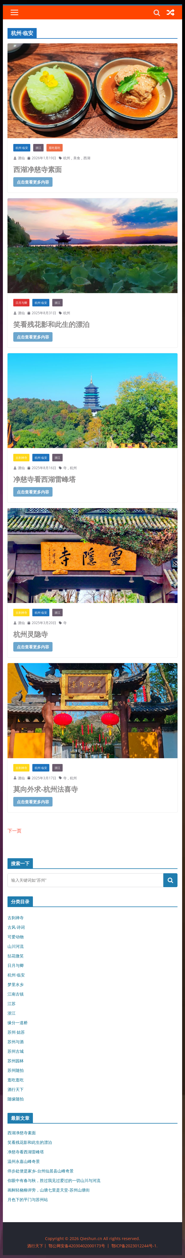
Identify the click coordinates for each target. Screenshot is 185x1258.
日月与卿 (21, 303)
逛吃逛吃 (54, 148)
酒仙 (21, 158)
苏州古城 (16, 1051)
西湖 (86, 158)
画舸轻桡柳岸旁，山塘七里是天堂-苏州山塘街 (49, 1190)
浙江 (38, 148)
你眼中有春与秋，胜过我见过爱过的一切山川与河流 (54, 1180)
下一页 (14, 831)
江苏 (12, 1003)
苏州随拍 (16, 1070)
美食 (76, 158)
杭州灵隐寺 (30, 634)
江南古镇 (16, 994)
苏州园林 (16, 1060)
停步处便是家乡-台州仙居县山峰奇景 (41, 1171)
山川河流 (16, 946)
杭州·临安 (22, 148)
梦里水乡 (16, 984)
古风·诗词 (16, 927)
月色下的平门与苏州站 (28, 1199)
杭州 (66, 158)
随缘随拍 (16, 1099)
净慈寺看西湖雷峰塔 (44, 479)
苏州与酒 (16, 1041)
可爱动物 (16, 936)
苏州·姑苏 (16, 1032)
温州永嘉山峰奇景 (24, 1161)
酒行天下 (16, 1089)
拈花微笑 (16, 956)
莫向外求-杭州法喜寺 (45, 789)
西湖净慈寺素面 (37, 169)
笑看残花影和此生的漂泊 (51, 324)
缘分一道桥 (18, 1022)
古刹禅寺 (21, 458)
